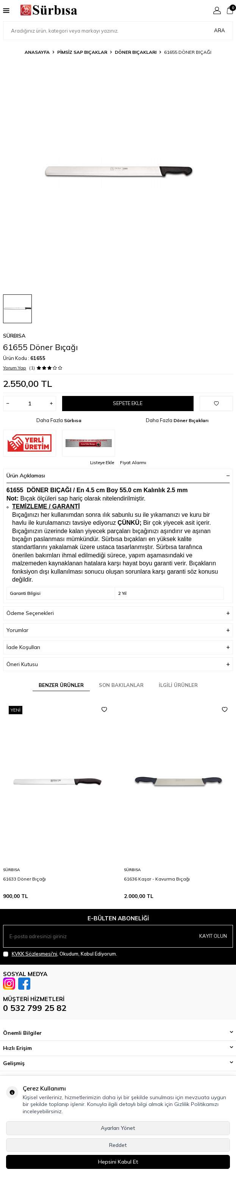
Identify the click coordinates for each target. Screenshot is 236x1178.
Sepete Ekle (127, 403)
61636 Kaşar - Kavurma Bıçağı (157, 879)
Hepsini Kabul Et (118, 1161)
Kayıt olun (213, 936)
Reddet (118, 1145)
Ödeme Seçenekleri (118, 613)
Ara (219, 30)
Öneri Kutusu (118, 664)
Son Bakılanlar (121, 685)
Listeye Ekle (102, 462)
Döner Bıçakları (135, 52)
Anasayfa (37, 52)
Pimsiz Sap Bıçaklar (82, 52)
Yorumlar (118, 630)
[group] (118, 173)
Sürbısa (14, 335)
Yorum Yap (14, 368)
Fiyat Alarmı (133, 462)
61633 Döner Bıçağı (24, 879)
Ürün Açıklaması (118, 475)
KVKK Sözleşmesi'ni (34, 954)
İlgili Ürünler (178, 685)
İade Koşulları (118, 647)
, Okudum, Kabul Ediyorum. (60, 954)
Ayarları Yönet (118, 1128)
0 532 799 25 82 (34, 1008)
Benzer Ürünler (61, 685)
